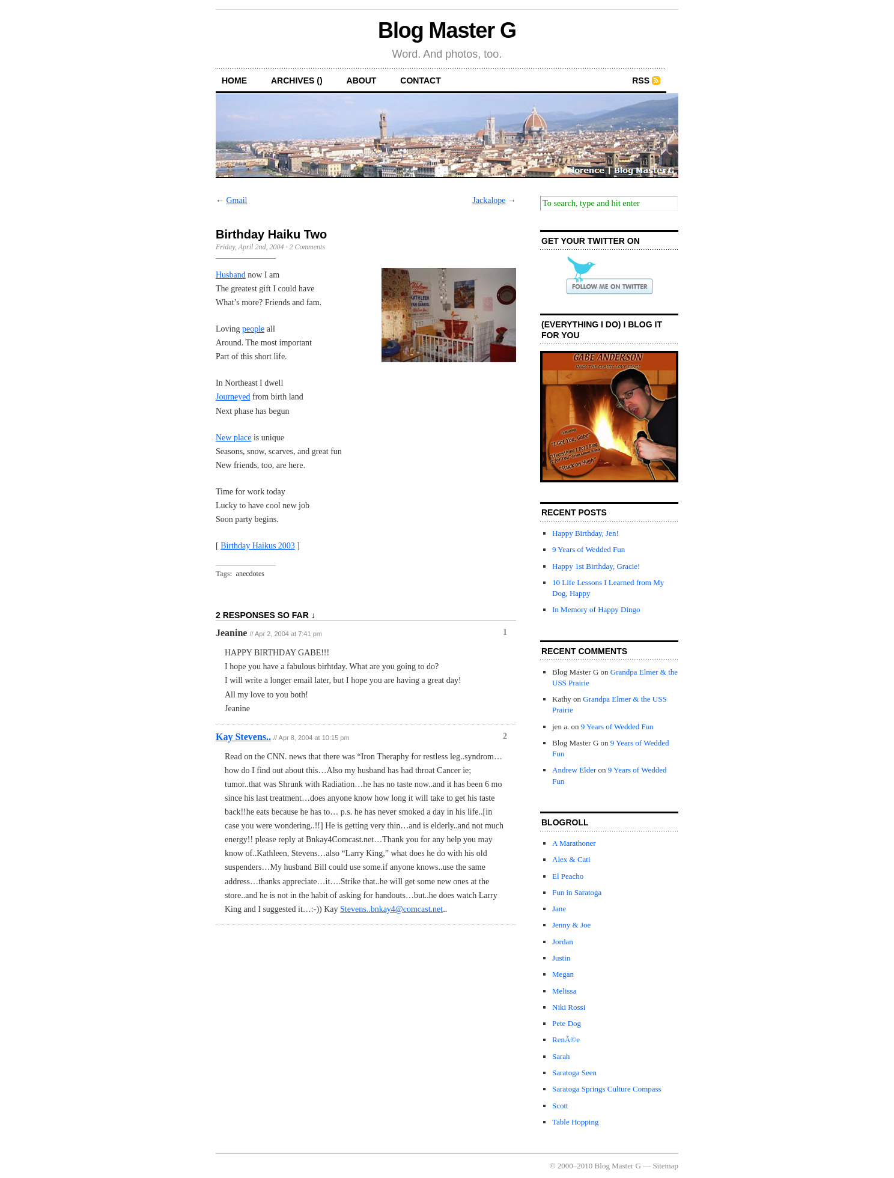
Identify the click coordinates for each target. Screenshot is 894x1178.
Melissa (564, 990)
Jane (559, 908)
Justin (561, 957)
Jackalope (488, 200)
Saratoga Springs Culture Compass (606, 1088)
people (253, 328)
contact (420, 80)
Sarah (561, 1056)
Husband (231, 274)
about (362, 80)
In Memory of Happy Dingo (596, 609)
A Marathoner (574, 843)
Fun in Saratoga (576, 892)
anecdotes (250, 573)
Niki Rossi (568, 1007)
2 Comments (307, 247)
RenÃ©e (566, 1039)
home (234, 80)
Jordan (562, 941)
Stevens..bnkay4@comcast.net (391, 909)
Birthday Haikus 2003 (257, 545)
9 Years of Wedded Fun (588, 549)
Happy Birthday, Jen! (585, 533)
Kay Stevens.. (243, 737)
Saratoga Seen (574, 1072)
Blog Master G (447, 30)
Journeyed (233, 396)
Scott (560, 1105)
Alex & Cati (571, 859)
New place (233, 437)
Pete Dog (566, 1023)
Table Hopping (575, 1121)
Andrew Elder (574, 769)
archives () (297, 80)
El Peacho (567, 876)
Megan (563, 974)
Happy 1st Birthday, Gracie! (596, 566)
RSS (640, 80)
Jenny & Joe (571, 924)
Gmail (237, 200)
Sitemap (665, 1165)
